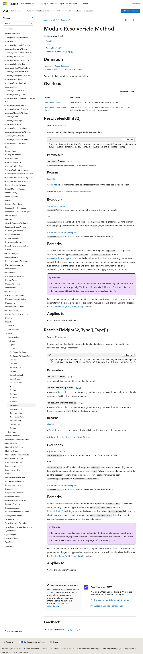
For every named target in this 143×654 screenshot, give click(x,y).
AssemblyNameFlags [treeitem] (13, 120)
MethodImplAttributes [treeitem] (14, 295)
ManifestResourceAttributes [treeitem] (16, 261)
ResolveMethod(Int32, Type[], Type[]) (67, 306)
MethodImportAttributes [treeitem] (15, 299)
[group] (91, 146)
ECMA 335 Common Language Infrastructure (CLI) (89, 290)
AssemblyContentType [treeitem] (14, 56)
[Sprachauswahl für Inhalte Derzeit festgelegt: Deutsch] (8, 642)
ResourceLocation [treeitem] (12, 508)
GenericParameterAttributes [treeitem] (16, 223)
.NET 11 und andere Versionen (63, 320)
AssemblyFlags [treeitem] (11, 87)
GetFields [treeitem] (13, 363)
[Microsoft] (5, 3)
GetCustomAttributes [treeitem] (18, 352)
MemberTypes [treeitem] (11, 280)
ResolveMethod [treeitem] (16, 413)
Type (78, 387)
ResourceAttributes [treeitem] (13, 504)
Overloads (50, 44)
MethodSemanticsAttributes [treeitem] (16, 314)
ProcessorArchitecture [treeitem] (14, 481)
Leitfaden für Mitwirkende (57, 605)
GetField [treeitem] (13, 359)
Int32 (69, 161)
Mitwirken (55, 648)
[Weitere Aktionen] (133, 20)
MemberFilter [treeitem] (10, 268)
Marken (5, 652)
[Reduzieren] (33, 17)
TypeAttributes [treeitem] (11, 530)
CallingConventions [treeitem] (13, 154)
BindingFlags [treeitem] (10, 151)
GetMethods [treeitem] (15, 379)
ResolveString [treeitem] (15, 420)
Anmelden (136, 3)
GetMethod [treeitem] (14, 371)
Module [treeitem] (10, 325)
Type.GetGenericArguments (67, 503)
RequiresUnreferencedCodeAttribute (74, 191)
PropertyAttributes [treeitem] (13, 485)
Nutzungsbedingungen (112, 648)
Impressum (129, 648)
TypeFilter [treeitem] (9, 542)
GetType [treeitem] (13, 390)
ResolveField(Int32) (53, 48)
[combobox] (18, 23)
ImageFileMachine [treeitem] (12, 234)
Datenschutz (67, 648)
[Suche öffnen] (127, 3)
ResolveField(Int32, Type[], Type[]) (59, 51)
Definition (50, 41)
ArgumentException (56, 205)
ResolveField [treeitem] (15, 405)
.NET (53, 20)
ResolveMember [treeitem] (16, 409)
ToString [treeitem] (13, 428)
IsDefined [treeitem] (13, 397)
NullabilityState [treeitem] (11, 451)
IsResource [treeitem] (14, 401)
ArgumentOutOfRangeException (62, 232)
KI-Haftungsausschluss (11, 648)
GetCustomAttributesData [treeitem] (20, 356)
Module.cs (60, 125)
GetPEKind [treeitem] (14, 386)
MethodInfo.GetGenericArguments (63, 511)
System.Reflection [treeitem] (12, 33)
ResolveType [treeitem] (14, 424)
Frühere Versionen (31, 648)
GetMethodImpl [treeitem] (16, 375)
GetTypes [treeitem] (13, 394)
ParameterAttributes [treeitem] (13, 462)
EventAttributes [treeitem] (11, 196)
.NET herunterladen (130, 10)
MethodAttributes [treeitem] (12, 283)
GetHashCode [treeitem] (15, 367)
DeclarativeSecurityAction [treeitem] (15, 185)
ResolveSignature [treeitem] (17, 416)
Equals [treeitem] (12, 344)
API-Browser (63, 20)
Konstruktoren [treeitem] (13, 329)
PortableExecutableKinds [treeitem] (15, 477)
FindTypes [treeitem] (14, 348)
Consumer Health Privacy (87, 648)
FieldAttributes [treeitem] (11, 215)
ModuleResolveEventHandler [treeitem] (17, 439)
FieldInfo (51, 178)
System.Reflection (62, 66)
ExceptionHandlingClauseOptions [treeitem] (18, 211)
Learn (46, 20)
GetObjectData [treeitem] (16, 382)
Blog (44, 648)
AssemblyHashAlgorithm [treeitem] (15, 94)
